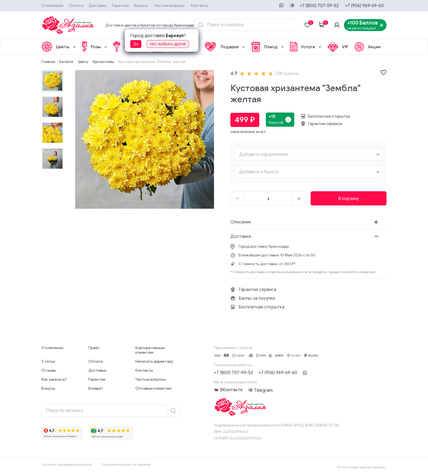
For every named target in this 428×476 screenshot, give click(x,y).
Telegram (251, 390)
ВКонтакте (231, 390)
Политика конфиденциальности (66, 464)
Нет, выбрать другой (168, 44)
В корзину (348, 198)
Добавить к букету (258, 172)
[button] (207, 139)
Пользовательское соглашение (126, 464)
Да (135, 44)
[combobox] (308, 154)
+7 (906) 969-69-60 (364, 5)
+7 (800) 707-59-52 (319, 5)
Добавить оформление (263, 154)
